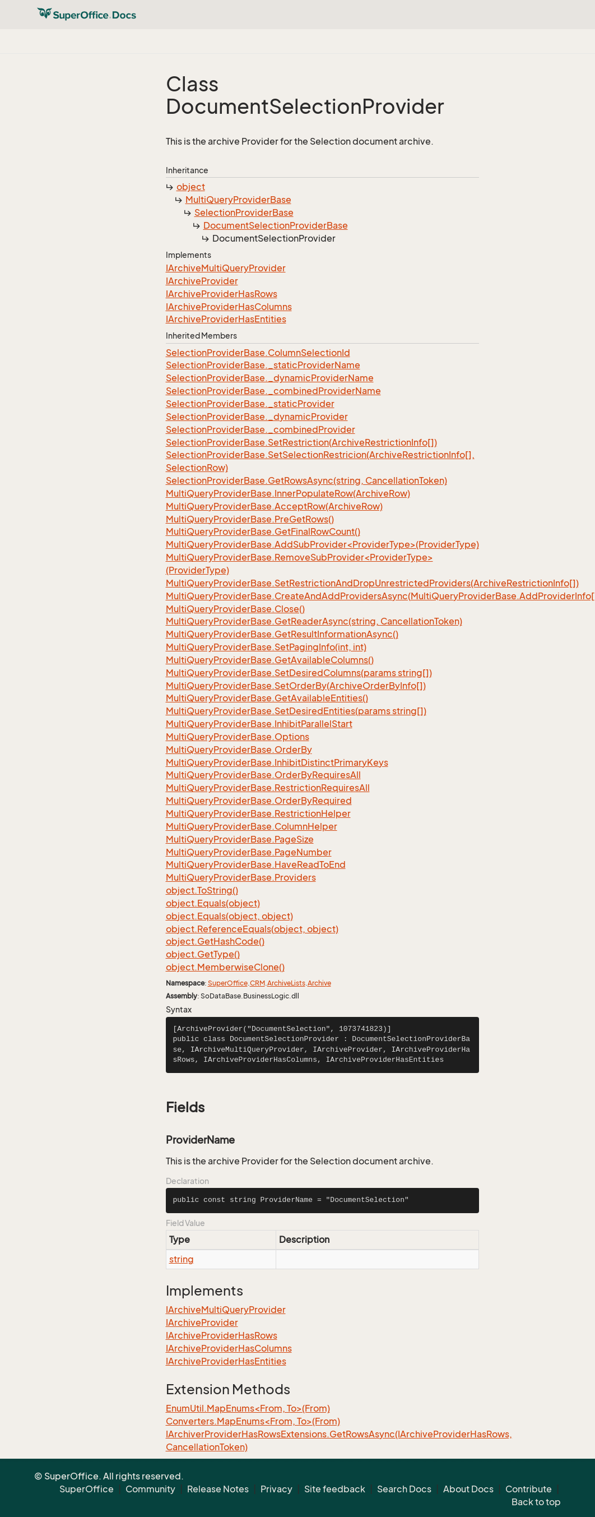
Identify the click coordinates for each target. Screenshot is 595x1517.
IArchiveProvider (202, 280)
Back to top (536, 1501)
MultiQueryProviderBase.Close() (235, 608)
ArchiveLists (286, 983)
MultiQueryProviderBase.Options (237, 736)
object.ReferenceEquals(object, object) (252, 929)
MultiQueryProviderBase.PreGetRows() (250, 519)
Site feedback (334, 1489)
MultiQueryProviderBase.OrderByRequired (259, 800)
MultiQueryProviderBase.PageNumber (249, 852)
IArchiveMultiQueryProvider (226, 268)
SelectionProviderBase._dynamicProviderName (270, 377)
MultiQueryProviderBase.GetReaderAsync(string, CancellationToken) (314, 621)
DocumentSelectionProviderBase (275, 225)
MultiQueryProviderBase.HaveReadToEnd (256, 864)
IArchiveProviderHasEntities (226, 319)
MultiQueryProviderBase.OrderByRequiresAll (263, 774)
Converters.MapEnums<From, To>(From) (253, 1421)
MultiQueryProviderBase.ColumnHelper (251, 826)
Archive (319, 983)
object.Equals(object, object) (229, 916)
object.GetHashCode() (215, 941)
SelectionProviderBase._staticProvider (250, 403)
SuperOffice (228, 983)
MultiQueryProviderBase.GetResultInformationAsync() (282, 634)
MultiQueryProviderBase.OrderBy (239, 749)
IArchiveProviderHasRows (221, 293)
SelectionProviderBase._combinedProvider (260, 429)
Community (150, 1489)
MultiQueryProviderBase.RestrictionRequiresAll (268, 787)
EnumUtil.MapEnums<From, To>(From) (248, 1408)
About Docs (468, 1489)
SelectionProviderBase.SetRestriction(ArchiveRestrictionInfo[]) (301, 442)
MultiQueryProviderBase (238, 199)
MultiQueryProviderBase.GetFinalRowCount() (263, 531)
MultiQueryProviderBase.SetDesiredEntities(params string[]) (296, 710)
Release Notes (218, 1489)
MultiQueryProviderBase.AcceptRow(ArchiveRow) (274, 506)
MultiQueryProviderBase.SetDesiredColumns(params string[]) (299, 672)
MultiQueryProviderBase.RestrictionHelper (258, 813)
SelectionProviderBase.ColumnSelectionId (258, 352)
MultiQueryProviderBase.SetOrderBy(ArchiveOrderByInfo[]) (296, 685)
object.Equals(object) (213, 903)
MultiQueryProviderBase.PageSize (240, 839)
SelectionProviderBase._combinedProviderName (273, 390)
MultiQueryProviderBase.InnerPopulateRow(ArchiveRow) (288, 493)
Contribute (528, 1489)
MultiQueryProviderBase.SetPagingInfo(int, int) (266, 647)
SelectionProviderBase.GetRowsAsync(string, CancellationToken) (306, 480)
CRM (257, 983)
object (190, 186)
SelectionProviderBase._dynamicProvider (257, 416)
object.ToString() (202, 890)
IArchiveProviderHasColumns (229, 306)
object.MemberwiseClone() (225, 967)
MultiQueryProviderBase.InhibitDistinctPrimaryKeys (277, 762)
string (181, 1259)
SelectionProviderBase (244, 212)
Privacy (276, 1489)
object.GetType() (203, 954)
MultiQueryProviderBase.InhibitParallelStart (259, 723)
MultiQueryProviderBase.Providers (241, 877)
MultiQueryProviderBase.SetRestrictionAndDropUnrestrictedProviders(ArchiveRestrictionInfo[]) (372, 583)
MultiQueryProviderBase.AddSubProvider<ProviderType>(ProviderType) (322, 544)
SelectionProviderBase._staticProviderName (263, 365)
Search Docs (404, 1489)
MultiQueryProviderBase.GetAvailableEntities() (267, 698)
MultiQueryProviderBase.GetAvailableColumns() (270, 659)
